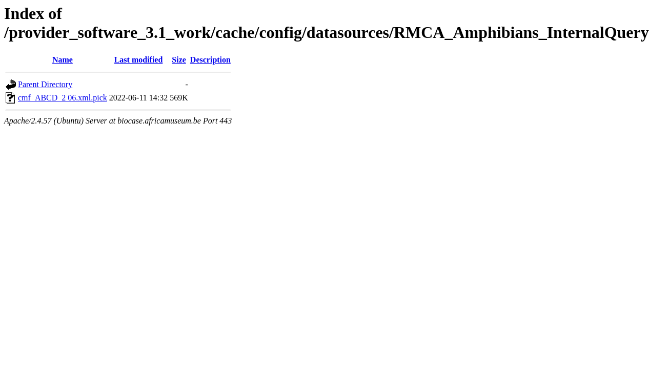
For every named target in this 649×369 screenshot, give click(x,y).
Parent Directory (45, 84)
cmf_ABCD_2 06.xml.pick (62, 97)
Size (179, 59)
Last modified (138, 59)
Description (210, 59)
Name (62, 59)
